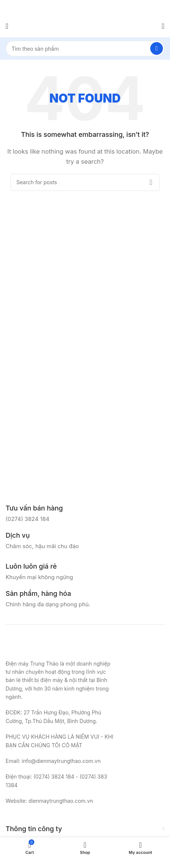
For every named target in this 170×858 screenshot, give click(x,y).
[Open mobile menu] (7, 26)
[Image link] (43, 645)
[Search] (85, 48)
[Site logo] (85, 25)
